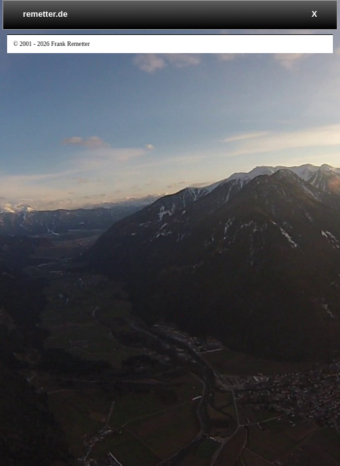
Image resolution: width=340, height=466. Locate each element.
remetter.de (45, 14)
